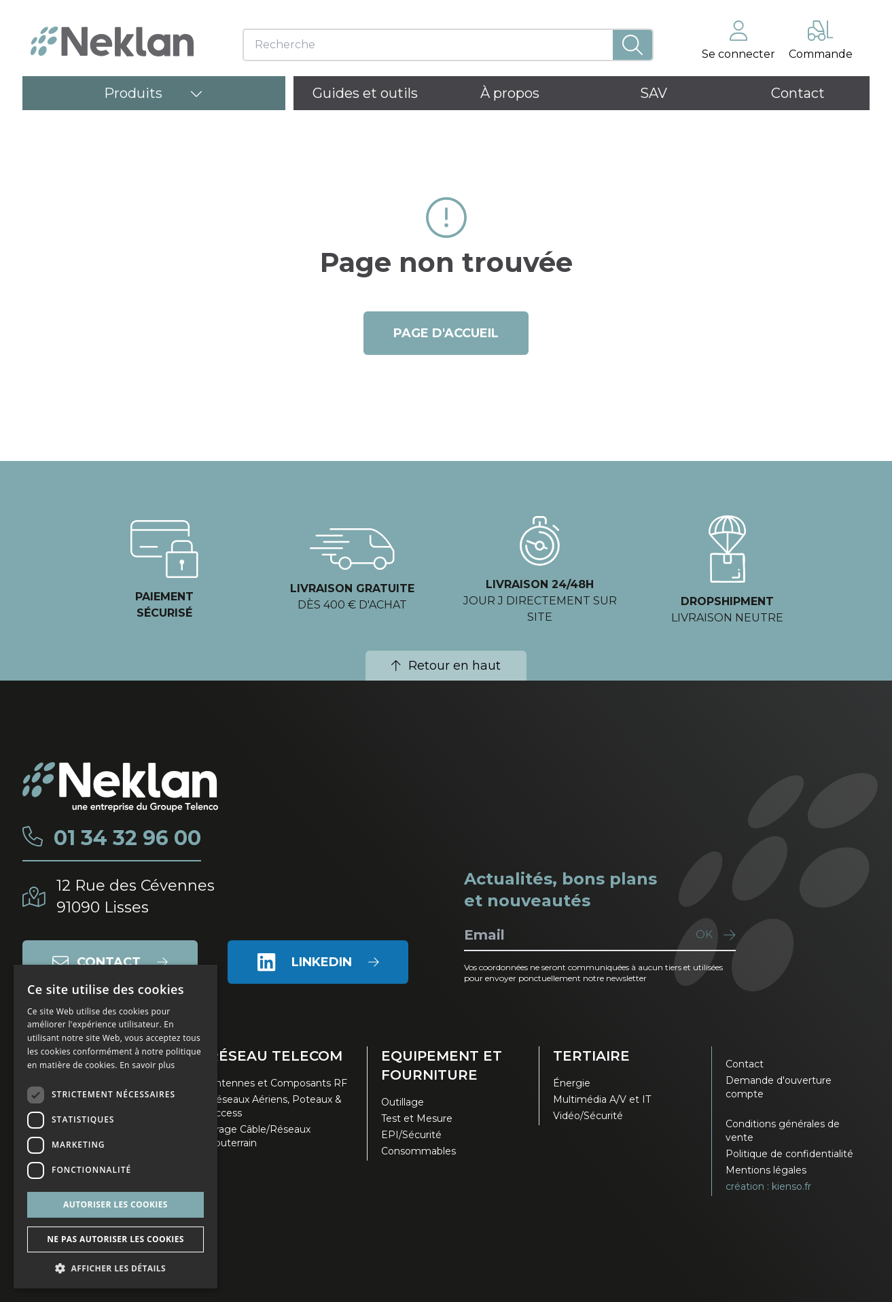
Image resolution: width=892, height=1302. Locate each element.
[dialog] (115, 1126)
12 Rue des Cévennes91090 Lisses (135, 896)
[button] (115, 1268)
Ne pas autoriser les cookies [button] (115, 1239)
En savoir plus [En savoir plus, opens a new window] (147, 1065)
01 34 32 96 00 (127, 838)
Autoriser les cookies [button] (115, 1204)
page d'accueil (446, 333)
